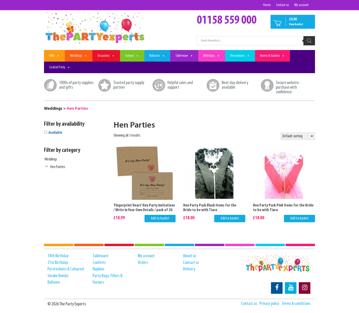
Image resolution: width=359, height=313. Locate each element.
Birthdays (211, 56)
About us (189, 256)
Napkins (98, 269)
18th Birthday (58, 256)
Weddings (78, 56)
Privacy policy (269, 303)
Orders (143, 262)
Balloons (157, 56)
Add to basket (160, 218)
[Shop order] (298, 136)
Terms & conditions (296, 303)
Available (55, 133)
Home (267, 5)
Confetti (99, 262)
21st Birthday (57, 262)
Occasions (106, 56)
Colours (132, 56)
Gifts (54, 56)
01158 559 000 (227, 20)
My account (301, 5)
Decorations (240, 56)
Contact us (282, 5)
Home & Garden (272, 56)
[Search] (309, 40)
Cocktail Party (59, 67)
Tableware (184, 56)
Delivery (189, 269)
